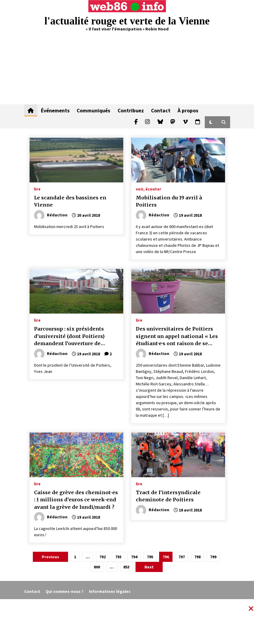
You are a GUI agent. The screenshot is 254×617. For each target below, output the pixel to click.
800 (97, 567)
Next (149, 567)
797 (181, 556)
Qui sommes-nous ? (65, 591)
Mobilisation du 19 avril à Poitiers (169, 201)
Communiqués (93, 110)
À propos (187, 110)
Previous (50, 556)
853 (126, 567)
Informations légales (109, 591)
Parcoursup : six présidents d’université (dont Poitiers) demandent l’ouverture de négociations (69, 336)
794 (134, 556)
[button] (211, 122)
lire (37, 188)
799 (213, 556)
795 (150, 556)
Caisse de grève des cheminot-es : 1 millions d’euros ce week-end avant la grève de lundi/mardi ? (76, 499)
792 (102, 556)
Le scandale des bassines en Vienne (70, 201)
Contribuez (130, 110)
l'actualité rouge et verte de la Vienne (127, 21)
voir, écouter (148, 188)
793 (118, 556)
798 (197, 556)
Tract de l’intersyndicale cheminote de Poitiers (168, 496)
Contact (160, 110)
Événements (55, 110)
